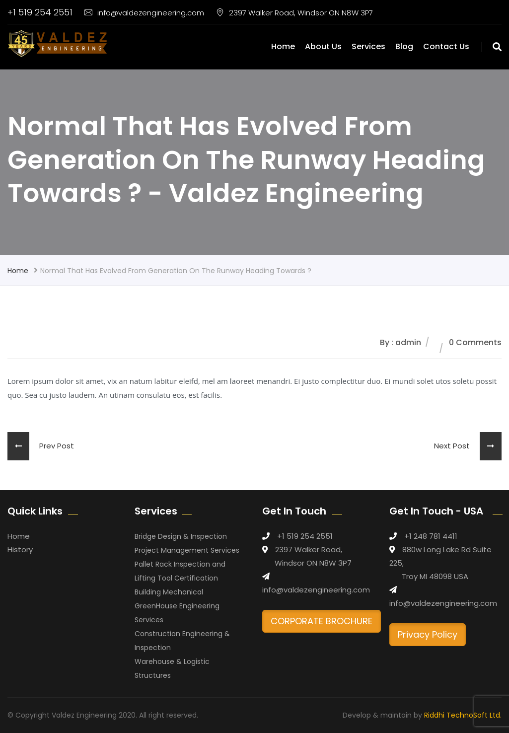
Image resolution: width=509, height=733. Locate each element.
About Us (323, 46)
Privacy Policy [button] (427, 634)
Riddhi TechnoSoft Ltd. (463, 715)
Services (368, 46)
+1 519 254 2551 (40, 12)
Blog (404, 46)
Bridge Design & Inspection (181, 536)
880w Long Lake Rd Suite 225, (440, 556)
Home (283, 46)
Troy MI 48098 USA (435, 576)
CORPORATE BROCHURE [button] (321, 621)
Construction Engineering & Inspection (182, 641)
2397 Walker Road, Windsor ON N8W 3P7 (294, 12)
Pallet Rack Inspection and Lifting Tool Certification (180, 571)
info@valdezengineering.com (144, 12)
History (20, 549)
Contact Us (446, 46)
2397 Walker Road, (308, 549)
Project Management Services (187, 550)
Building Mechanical (169, 592)
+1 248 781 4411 (430, 536)
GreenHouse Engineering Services (177, 613)
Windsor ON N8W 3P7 (313, 563)
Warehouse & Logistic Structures (172, 668)
